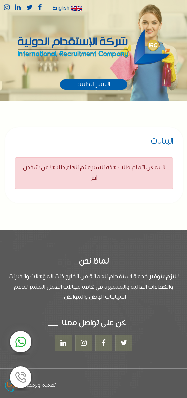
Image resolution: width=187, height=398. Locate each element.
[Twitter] (123, 343)
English (67, 8)
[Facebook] (103, 343)
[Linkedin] (63, 343)
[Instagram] (83, 343)
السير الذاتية (93, 84)
